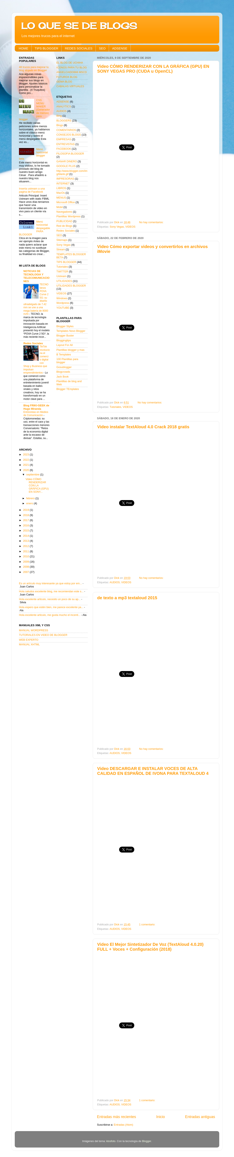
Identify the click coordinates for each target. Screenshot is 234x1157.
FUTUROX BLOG (66, 77)
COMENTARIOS (66, 130)
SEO (102, 48)
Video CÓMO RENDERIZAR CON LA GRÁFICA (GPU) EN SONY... (37, 485)
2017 (26, 520)
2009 (26, 561)
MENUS (61, 197)
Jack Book (62, 376)
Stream (60, 249)
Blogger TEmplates (67, 389)
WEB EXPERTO (28, 639)
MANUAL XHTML (29, 644)
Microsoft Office (65, 202)
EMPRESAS (63, 139)
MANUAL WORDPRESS (33, 630)
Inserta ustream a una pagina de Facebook (32, 190)
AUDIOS (115, 582)
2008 (26, 566)
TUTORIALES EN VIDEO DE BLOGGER (43, 635)
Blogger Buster (65, 335)
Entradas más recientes (116, 1117)
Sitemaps (62, 240)
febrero (30, 498)
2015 (26, 530)
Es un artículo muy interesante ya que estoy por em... (50, 583)
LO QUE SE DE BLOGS (79, 25)
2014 (26, 535)
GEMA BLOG (64, 81)
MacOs (60, 192)
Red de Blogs (64, 225)
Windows (61, 298)
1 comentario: (147, 924)
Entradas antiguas (200, 1117)
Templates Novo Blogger (70, 331)
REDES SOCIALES (78, 48)
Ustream (61, 276)
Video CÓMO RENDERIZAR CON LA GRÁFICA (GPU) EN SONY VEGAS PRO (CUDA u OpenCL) (153, 68)
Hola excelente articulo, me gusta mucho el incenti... (49, 615)
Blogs (59, 125)
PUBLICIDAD (64, 221)
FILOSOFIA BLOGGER (70, 153)
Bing (59, 115)
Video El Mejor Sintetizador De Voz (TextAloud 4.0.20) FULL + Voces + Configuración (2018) (150, 946)
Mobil (59, 207)
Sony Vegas (117, 226)
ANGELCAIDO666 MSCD (71, 72)
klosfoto (110, 1141)
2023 (26, 454)
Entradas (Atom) (123, 1124)
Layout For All (64, 345)
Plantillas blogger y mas (70, 349)
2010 (26, 556)
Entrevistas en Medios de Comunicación (35, 414)
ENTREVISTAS (65, 144)
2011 (26, 551)
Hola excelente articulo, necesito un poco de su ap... (50, 599)
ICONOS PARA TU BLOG (71, 67)
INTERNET (63, 183)
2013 (26, 540)
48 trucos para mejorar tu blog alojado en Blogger (34, 69)
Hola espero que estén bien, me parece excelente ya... (51, 607)
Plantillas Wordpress (68, 216)
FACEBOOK (63, 148)
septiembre (33, 474)
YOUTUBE (62, 307)
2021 (26, 464)
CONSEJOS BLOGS (68, 134)
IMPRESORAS (65, 178)
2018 (26, 515)
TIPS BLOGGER (46, 48)
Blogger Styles (65, 326)
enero (30, 503)
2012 (26, 546)
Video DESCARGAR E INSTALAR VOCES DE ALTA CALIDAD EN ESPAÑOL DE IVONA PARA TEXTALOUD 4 (152, 771)
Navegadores (64, 211)
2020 (26, 470)
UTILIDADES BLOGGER (71, 285)
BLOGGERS (63, 120)
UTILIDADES (64, 281)
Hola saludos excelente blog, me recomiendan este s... (51, 591)
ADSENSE (119, 48)
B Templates (63, 354)
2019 (26, 509)
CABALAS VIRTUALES (70, 86)
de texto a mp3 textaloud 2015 (127, 597)
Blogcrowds (63, 371)
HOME (23, 48)
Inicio (160, 1117)
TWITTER (62, 271)
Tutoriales (115, 407)
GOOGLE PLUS (66, 166)
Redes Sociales (33, 343)
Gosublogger (64, 367)
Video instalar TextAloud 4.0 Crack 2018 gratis (143, 426)
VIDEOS (130, 226)
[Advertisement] (156, 107)
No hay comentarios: (151, 222)
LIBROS (61, 188)
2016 (26, 525)
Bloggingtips (63, 340)
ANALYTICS (63, 106)
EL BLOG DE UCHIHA (69, 62)
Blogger (146, 1141)
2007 (26, 572)
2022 (26, 459)
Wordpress (62, 303)
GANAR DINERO (66, 161)
